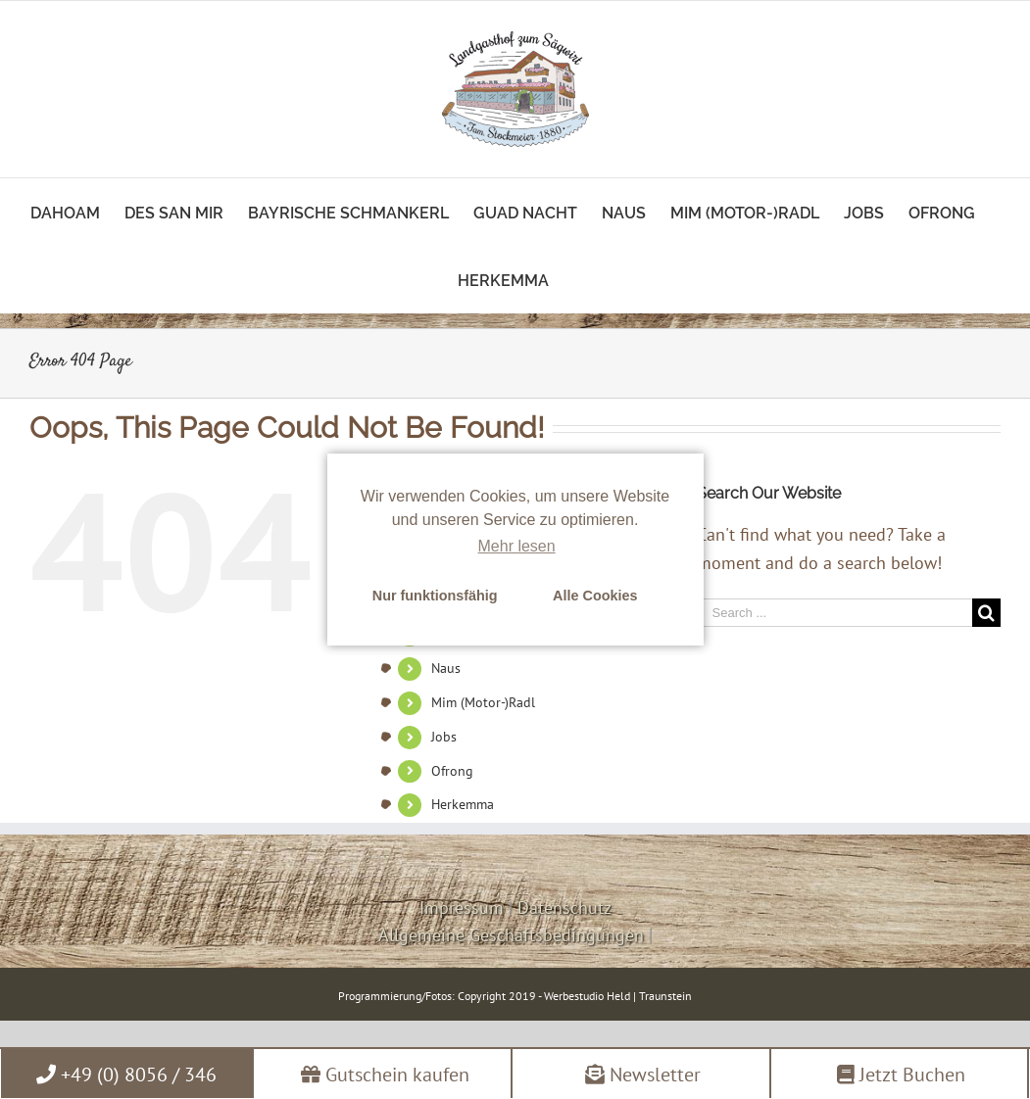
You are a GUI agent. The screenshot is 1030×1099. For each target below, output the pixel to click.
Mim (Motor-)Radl (483, 702)
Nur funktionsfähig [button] (435, 595)
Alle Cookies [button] (595, 595)
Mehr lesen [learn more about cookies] (517, 546)
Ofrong (452, 771)
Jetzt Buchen (901, 1074)
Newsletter (643, 1074)
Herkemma (462, 804)
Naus (446, 668)
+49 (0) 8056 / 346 (126, 1074)
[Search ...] (834, 612)
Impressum (461, 907)
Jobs (444, 736)
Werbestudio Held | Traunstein (618, 995)
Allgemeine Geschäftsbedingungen (511, 935)
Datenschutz (564, 907)
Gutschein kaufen (385, 1074)
